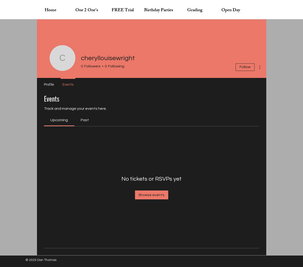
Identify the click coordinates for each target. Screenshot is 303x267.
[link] (59, 120)
